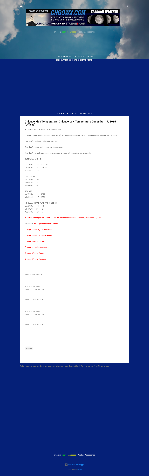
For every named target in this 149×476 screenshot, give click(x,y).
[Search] (127, 6)
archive (29, 350)
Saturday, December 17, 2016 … (64, 218)
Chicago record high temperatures (38, 229)
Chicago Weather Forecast (35, 259)
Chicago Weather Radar (34, 253)
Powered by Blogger (74, 465)
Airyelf (80, 469)
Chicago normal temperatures (37, 247)
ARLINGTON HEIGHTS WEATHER (74, 44)
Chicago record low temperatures (38, 235)
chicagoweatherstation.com (46, 224)
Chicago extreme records (35, 241)
